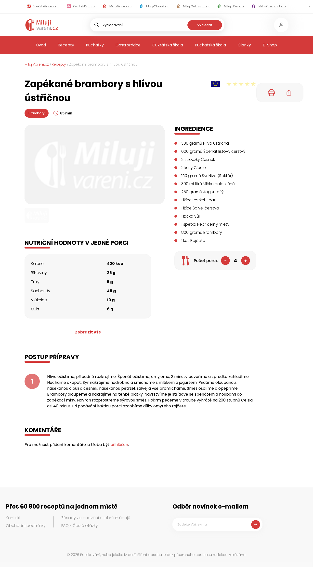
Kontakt (13, 518)
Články (244, 45)
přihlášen (119, 444)
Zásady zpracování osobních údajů (95, 518)
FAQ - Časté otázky (79, 525)
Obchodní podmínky (26, 525)
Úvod (41, 45)
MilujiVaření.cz (37, 64)
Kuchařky (95, 45)
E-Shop (270, 45)
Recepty (66, 45)
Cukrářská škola (167, 45)
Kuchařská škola (210, 45)
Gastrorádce (128, 45)
